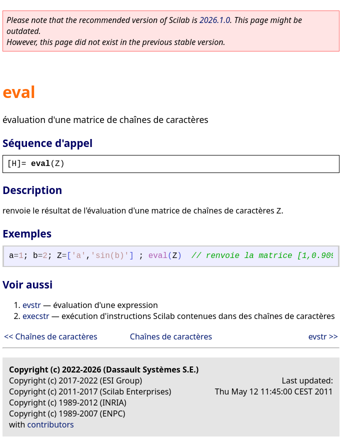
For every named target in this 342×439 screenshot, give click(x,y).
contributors (51, 424)
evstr (31, 305)
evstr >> (323, 336)
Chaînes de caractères (171, 336)
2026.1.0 (215, 20)
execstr (36, 316)
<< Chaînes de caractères (51, 336)
